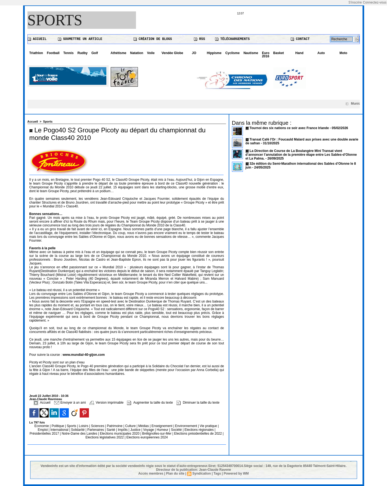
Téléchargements (232, 39)
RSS (199, 39)
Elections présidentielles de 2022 (198, 433)
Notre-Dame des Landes (80, 433)
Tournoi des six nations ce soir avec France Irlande (290, 128)
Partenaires (96, 430)
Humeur (163, 430)
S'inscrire (355, 2)
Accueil (37, 39)
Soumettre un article (80, 39)
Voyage (148, 430)
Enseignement (162, 426)
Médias (144, 426)
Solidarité (78, 430)
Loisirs (84, 426)
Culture (131, 426)
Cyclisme (232, 53)
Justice (135, 430)
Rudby (83, 53)
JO (194, 53)
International (59, 430)
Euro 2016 (265, 54)
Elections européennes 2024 (147, 437)
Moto (343, 53)
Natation (136, 53)
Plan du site (175, 473)
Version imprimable (106, 402)
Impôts (123, 430)
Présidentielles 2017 (45, 433)
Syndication (201, 473)
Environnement (186, 426)
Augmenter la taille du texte (150, 402)
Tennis (68, 53)
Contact (300, 39)
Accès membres (150, 473)
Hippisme (214, 53)
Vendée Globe (172, 53)
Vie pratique (209, 426)
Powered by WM (236, 473)
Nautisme (250, 53)
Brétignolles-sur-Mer (157, 433)
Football (53, 53)
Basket (278, 53)
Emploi (43, 430)
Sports (54, 20)
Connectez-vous (374, 2)
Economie (42, 426)
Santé (111, 430)
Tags (217, 473)
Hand (299, 53)
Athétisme (118, 53)
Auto (321, 53)
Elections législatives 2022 (104, 437)
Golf (94, 53)
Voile (151, 53)
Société (176, 430)
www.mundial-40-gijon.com (84, 355)
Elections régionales (199, 430)
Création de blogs (153, 39)
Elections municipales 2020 (119, 433)
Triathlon (36, 53)
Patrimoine (115, 426)
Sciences (98, 426)
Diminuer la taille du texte (198, 402)
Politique (58, 426)
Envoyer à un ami (70, 402)
